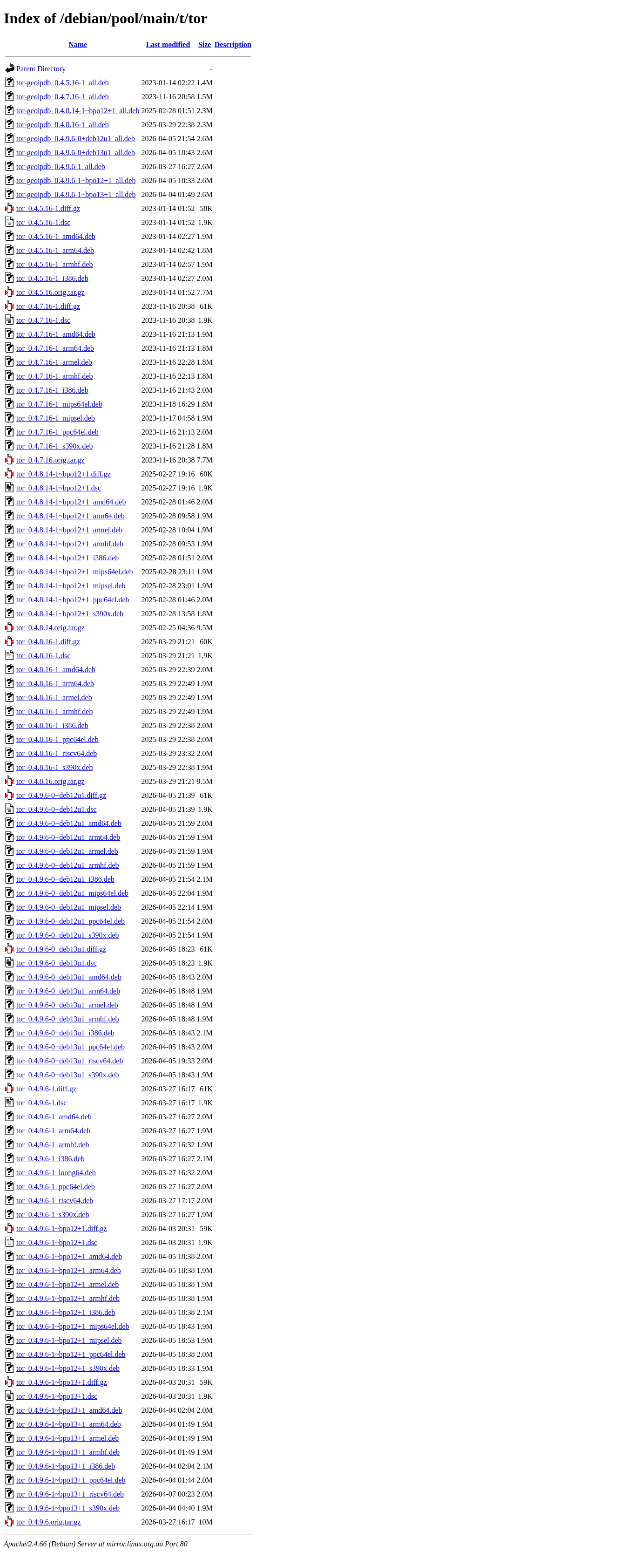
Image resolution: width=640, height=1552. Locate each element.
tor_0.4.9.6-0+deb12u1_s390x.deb (67, 935)
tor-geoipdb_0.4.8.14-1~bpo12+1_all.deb (77, 111)
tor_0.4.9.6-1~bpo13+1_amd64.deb (69, 1410)
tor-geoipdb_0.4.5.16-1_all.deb (62, 83)
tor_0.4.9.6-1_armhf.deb (52, 1145)
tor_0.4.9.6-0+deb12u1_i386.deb (65, 879)
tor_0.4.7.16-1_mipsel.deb (55, 418)
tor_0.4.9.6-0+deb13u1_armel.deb (67, 1005)
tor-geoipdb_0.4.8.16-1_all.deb (62, 125)
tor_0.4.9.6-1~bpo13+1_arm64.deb (68, 1424)
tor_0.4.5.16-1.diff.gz (48, 208)
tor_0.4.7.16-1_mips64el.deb (59, 404)
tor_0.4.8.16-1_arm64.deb (55, 684)
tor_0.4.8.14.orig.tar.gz (50, 628)
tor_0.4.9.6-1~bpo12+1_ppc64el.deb (71, 1354)
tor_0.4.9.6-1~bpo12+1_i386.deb (65, 1312)
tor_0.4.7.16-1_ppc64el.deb (57, 432)
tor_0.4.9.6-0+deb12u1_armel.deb (67, 851)
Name (77, 44)
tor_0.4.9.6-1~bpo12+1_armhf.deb (68, 1298)
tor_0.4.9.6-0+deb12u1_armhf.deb (67, 865)
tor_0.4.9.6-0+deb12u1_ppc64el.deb (70, 921)
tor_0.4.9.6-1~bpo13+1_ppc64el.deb (71, 1480)
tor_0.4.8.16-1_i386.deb (52, 725)
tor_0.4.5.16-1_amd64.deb (55, 236)
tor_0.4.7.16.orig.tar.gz (50, 460)
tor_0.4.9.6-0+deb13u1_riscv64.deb (69, 1061)
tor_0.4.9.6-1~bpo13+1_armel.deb (67, 1438)
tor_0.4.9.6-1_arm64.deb (53, 1131)
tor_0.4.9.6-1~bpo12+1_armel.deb (67, 1284)
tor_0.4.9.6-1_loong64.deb (56, 1173)
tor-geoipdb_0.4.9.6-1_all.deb (60, 166)
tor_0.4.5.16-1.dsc (43, 222)
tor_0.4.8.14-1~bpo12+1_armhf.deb (69, 544)
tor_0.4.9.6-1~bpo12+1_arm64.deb (68, 1270)
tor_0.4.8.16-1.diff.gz (48, 642)
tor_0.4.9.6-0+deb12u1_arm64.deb (68, 837)
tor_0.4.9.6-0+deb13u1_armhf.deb (67, 1019)
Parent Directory (41, 69)
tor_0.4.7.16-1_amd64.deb (55, 334)
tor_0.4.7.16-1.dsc (43, 320)
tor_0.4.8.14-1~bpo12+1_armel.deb (69, 530)
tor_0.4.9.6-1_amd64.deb (54, 1117)
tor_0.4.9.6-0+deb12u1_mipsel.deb (68, 907)
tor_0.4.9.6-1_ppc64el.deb (55, 1187)
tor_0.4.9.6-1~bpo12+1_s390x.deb (68, 1368)
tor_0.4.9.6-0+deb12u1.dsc (56, 809)
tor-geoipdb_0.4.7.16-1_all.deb (62, 97)
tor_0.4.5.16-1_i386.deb (52, 278)
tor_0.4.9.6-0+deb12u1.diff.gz (61, 795)
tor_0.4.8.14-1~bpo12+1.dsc (58, 488)
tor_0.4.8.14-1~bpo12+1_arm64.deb (70, 516)
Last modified (168, 44)
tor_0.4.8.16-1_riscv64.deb (56, 753)
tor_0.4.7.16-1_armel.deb (54, 362)
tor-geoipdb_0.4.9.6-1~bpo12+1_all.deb (75, 180)
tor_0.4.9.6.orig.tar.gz (48, 1522)
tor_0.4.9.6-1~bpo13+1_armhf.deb (68, 1452)
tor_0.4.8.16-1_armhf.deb (54, 711)
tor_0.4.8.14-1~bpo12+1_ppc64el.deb (72, 600)
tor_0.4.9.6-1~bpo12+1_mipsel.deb (69, 1340)
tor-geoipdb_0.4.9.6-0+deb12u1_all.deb (75, 139)
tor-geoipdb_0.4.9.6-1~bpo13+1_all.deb (75, 194)
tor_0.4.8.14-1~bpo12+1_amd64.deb (71, 502)
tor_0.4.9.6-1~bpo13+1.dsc (56, 1396)
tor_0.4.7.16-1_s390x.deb (54, 446)
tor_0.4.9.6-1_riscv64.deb (54, 1201)
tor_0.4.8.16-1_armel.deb (54, 697)
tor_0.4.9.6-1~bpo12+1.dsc (56, 1242)
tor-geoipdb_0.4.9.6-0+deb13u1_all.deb (75, 153)
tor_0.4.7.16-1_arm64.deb (55, 348)
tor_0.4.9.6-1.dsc (41, 1103)
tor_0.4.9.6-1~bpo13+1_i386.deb (65, 1466)
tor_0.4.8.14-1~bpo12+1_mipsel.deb (71, 586)
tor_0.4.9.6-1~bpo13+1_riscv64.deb (70, 1494)
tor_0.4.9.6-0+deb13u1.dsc (56, 963)
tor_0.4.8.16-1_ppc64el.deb (57, 739)
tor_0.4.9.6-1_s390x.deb (52, 1214)
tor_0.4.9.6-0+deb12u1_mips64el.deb (72, 893)
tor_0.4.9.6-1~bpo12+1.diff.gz (61, 1228)
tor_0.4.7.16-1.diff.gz (48, 306)
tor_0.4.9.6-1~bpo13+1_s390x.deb (68, 1508)
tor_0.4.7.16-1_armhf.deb (54, 376)
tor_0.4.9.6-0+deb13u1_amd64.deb (68, 977)
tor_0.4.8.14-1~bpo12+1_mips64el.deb (74, 572)
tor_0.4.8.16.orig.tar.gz (50, 781)
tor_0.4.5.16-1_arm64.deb (55, 250)
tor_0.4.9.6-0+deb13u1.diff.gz (61, 949)
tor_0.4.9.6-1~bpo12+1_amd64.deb (69, 1256)
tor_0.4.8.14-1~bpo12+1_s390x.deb (69, 614)
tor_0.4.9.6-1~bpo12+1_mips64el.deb (72, 1326)
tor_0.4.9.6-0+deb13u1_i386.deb (65, 1033)
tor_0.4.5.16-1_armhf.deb (54, 264)
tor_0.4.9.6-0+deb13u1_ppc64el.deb (70, 1047)
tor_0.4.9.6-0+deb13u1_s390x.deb (67, 1075)
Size (204, 44)
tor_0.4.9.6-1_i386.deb (50, 1159)
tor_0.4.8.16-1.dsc (43, 656)
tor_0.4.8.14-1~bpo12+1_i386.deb (67, 558)
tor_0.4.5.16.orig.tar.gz (50, 292)
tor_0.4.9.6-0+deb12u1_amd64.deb (68, 823)
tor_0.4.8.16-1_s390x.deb (54, 767)
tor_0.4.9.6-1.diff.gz (46, 1089)
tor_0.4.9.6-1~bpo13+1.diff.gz (61, 1382)
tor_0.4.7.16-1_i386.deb (52, 390)
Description (233, 44)
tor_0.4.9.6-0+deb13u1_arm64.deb (68, 991)
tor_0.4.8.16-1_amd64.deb (55, 670)
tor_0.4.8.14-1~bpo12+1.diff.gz (63, 474)
